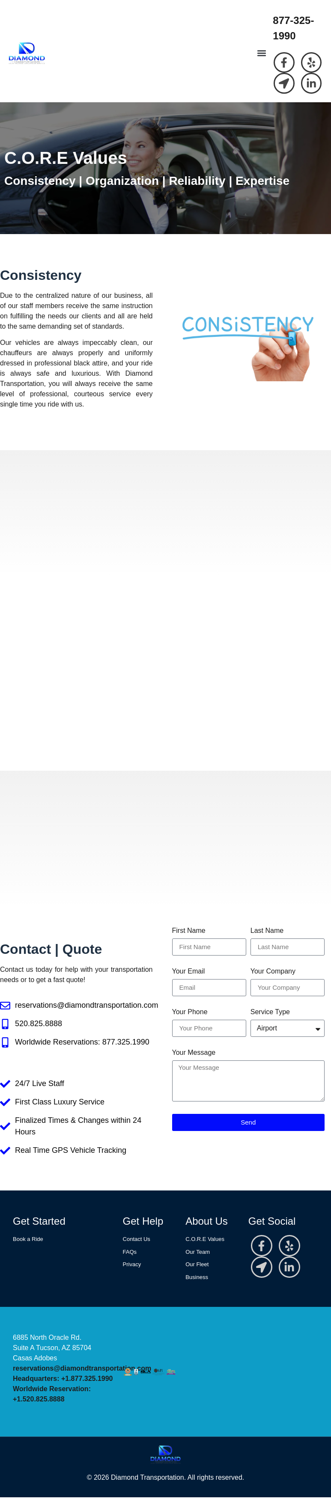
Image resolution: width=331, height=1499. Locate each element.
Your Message (194, 1054)
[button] (261, 54)
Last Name (266, 932)
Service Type (270, 1013)
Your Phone (190, 1013)
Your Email (188, 972)
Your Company (272, 972)
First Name (189, 932)
